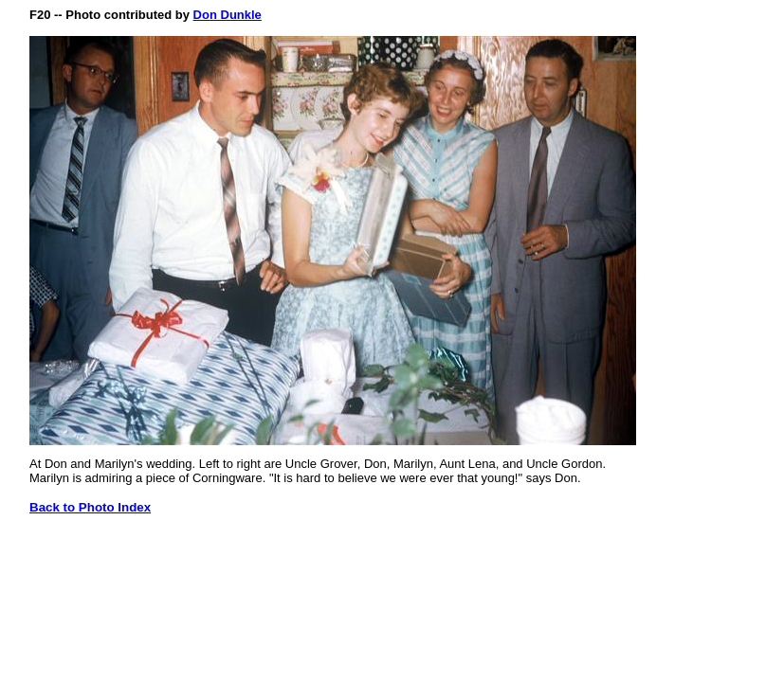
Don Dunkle (227, 15)
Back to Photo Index (90, 507)
